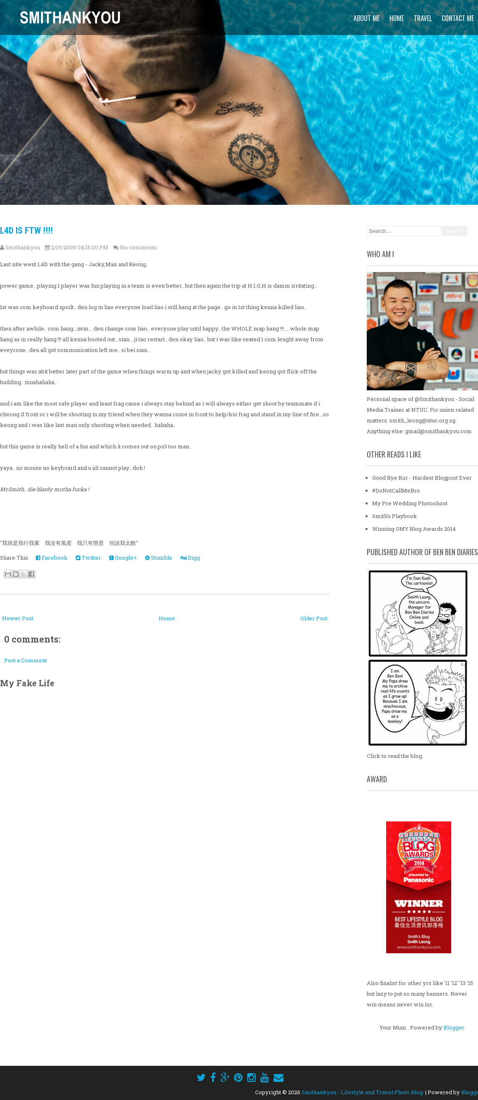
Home (396, 18)
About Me (367, 18)
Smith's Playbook (394, 516)
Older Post (314, 618)
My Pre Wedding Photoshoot (410, 503)
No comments (138, 247)
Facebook (52, 557)
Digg (190, 557)
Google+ (123, 557)
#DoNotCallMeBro (396, 490)
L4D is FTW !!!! (26, 230)
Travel (423, 18)
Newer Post (17, 618)
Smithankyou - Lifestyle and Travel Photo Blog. (363, 1092)
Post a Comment (25, 660)
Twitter (88, 557)
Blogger (453, 1027)
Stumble (158, 557)
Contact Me (458, 18)
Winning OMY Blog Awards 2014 (414, 528)
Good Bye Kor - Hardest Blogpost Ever (422, 477)
